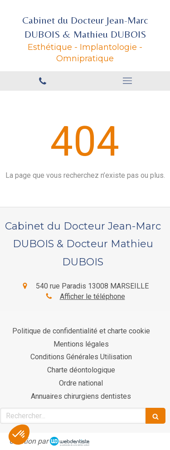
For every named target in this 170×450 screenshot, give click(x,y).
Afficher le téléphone (92, 296)
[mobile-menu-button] (127, 81)
